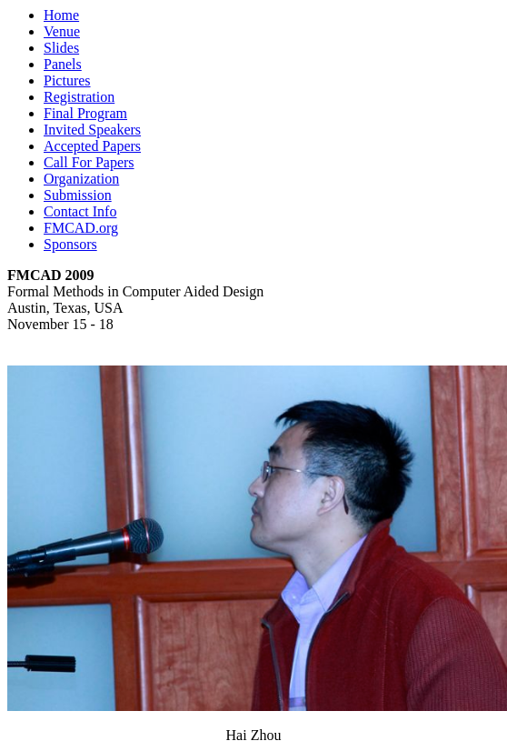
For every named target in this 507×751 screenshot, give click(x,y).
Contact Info (80, 211)
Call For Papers (89, 162)
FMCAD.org (81, 227)
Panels (63, 64)
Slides (61, 47)
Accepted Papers (92, 146)
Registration (79, 97)
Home (61, 15)
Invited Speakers (92, 129)
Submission (78, 195)
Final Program (85, 113)
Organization (81, 178)
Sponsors (70, 244)
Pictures (67, 80)
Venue (62, 31)
